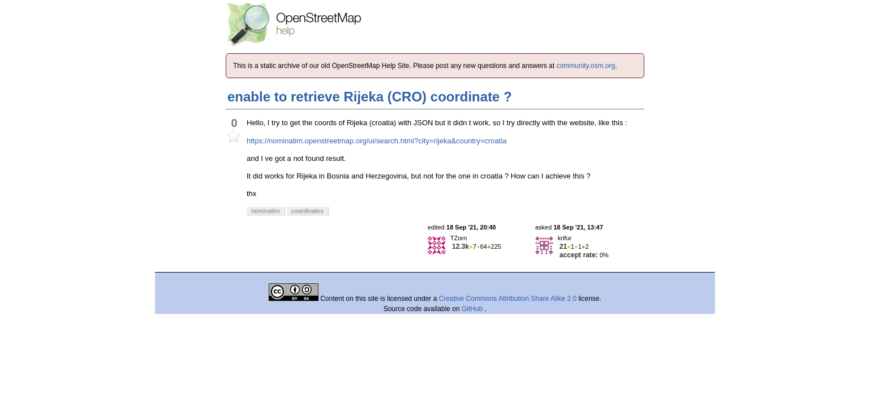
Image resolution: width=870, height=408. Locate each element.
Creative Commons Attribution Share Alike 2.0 (507, 299)
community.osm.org (586, 66)
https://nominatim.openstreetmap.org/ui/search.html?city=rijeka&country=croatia (377, 141)
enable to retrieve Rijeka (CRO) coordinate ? (369, 96)
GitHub (473, 309)
